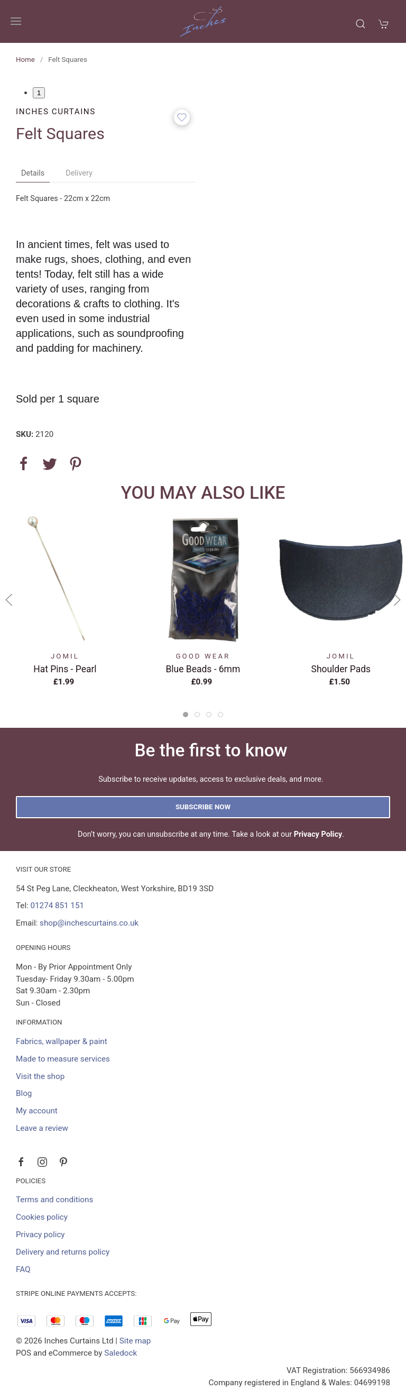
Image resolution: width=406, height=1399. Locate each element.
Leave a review (42, 1128)
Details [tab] (32, 173)
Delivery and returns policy (62, 1252)
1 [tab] (39, 93)
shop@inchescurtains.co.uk (89, 923)
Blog (24, 1093)
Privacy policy (40, 1234)
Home (25, 59)
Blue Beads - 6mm (202, 668)
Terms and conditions (54, 1199)
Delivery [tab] (79, 173)
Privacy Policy (318, 834)
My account (37, 1110)
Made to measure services (63, 1059)
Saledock (120, 1353)
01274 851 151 (57, 905)
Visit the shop (40, 1076)
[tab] (185, 714)
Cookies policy (42, 1217)
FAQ (23, 1269)
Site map (135, 1341)
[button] (16, 21)
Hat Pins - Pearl (64, 668)
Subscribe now (203, 807)
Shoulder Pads (341, 668)
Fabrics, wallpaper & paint (61, 1041)
